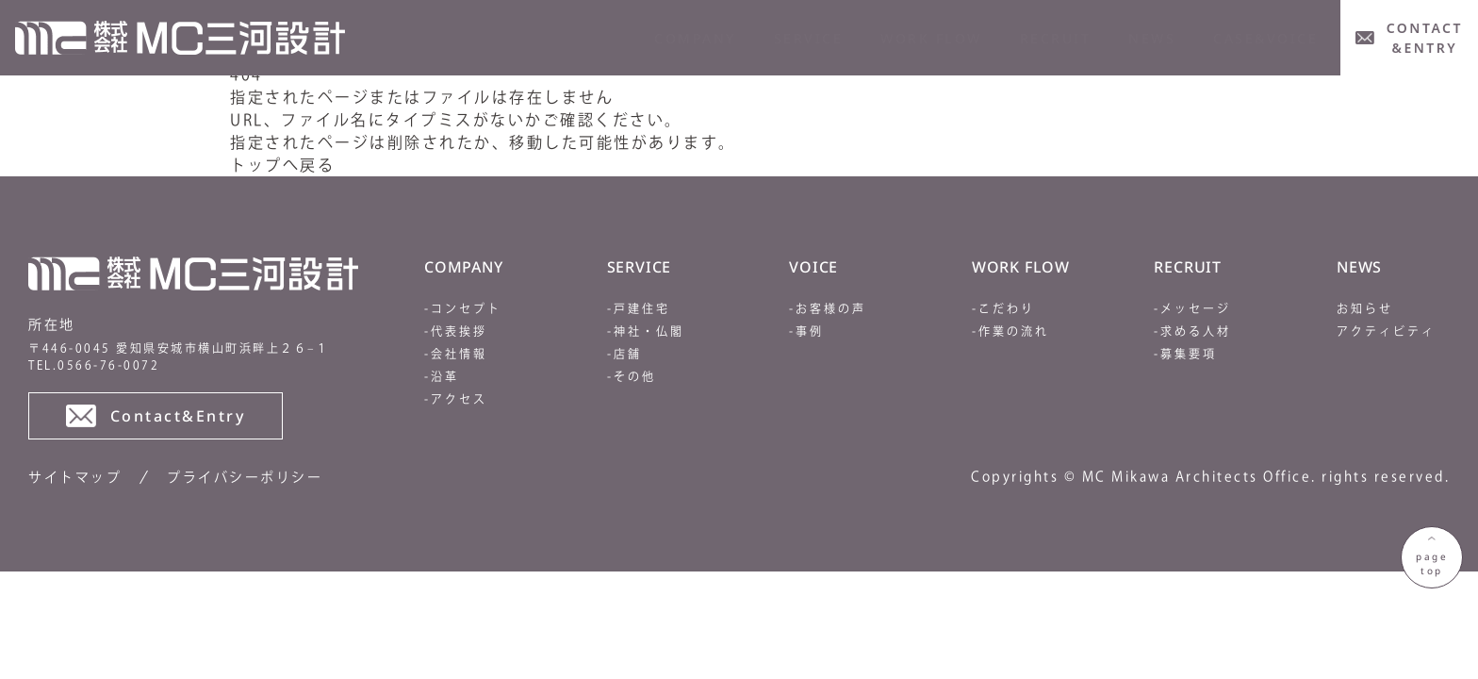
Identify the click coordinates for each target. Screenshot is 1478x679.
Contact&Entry (156, 416)
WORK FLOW (931, 38)
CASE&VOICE (1265, 38)
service (809, 38)
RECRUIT (1056, 38)
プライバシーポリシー (244, 477)
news (1151, 38)
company (695, 38)
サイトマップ (75, 477)
